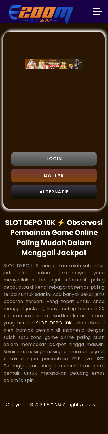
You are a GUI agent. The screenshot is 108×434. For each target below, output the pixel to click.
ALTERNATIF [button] (54, 192)
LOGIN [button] (54, 158)
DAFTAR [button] (54, 175)
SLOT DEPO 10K (54, 323)
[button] (97, 12)
